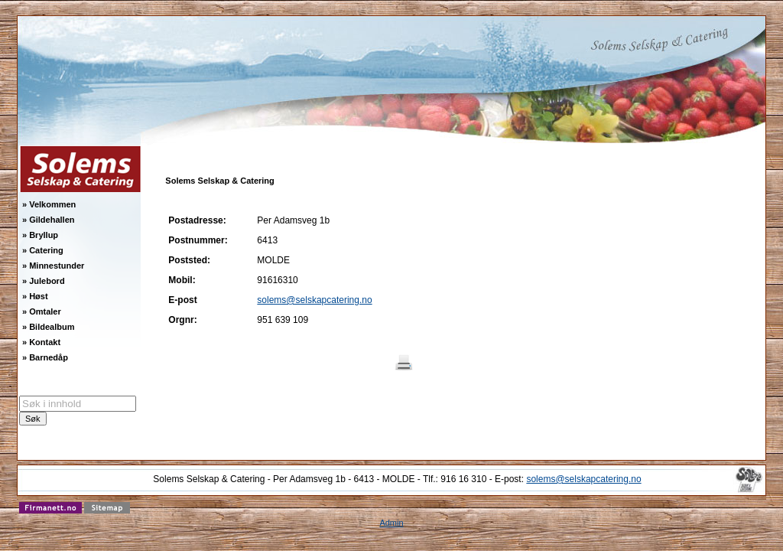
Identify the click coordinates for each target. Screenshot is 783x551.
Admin (391, 522)
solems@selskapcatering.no (314, 300)
